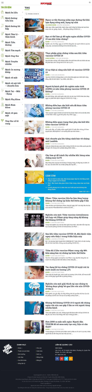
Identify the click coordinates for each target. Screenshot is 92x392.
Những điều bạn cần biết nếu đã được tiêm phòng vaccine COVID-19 (66, 106)
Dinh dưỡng (50, 58)
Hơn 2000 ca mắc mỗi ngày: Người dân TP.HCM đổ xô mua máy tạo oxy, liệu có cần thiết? (66, 324)
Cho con (39, 348)
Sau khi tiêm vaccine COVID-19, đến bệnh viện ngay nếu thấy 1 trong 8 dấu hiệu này (68, 235)
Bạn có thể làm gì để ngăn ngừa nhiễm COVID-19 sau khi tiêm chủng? (68, 37)
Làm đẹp (20, 357)
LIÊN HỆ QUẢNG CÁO (63, 345)
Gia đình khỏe (50, 25)
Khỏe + (47, 42)
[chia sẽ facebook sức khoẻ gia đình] (57, 358)
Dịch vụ (39, 354)
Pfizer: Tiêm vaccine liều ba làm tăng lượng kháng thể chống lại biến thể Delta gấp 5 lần (67, 199)
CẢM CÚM (50, 175)
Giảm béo (39, 351)
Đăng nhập (40, 357)
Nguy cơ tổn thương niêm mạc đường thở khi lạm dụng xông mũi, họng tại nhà (67, 21)
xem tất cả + (84, 191)
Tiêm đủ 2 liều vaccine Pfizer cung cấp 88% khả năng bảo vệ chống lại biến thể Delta (66, 251)
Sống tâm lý (21, 363)
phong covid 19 (33, 14)
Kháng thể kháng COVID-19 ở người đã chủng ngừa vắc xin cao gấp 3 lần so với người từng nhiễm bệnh (67, 305)
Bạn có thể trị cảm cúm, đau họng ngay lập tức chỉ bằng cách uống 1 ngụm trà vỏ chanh (67, 180)
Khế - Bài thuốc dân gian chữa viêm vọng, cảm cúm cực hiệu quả (67, 184)
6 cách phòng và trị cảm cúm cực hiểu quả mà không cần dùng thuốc (66, 188)
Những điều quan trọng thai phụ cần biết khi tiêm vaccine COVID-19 (67, 123)
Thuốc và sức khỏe (23, 351)
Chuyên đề (49, 173)
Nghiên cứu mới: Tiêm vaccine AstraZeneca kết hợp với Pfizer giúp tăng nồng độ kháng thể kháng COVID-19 (67, 217)
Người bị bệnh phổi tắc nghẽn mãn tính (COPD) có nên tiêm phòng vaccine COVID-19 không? (67, 89)
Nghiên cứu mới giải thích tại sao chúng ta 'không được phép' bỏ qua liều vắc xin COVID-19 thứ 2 (67, 286)
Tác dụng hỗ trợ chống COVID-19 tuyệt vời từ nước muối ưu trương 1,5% (67, 268)
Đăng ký (39, 360)
